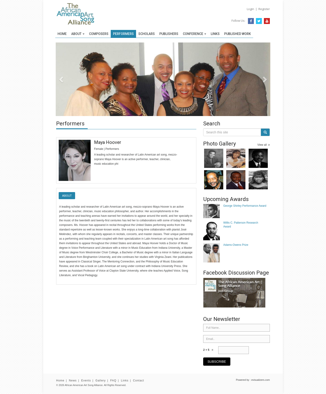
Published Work (237, 34)
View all (263, 144)
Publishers (168, 34)
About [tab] (67, 195)
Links (215, 34)
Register (264, 9)
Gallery (100, 380)
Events (86, 380)
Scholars (146, 34)
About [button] (77, 34)
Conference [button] (194, 34)
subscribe (217, 361)
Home (62, 34)
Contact (138, 380)
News (73, 380)
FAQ (113, 380)
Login (250, 9)
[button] (72, 79)
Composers (98, 34)
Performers (123, 34)
